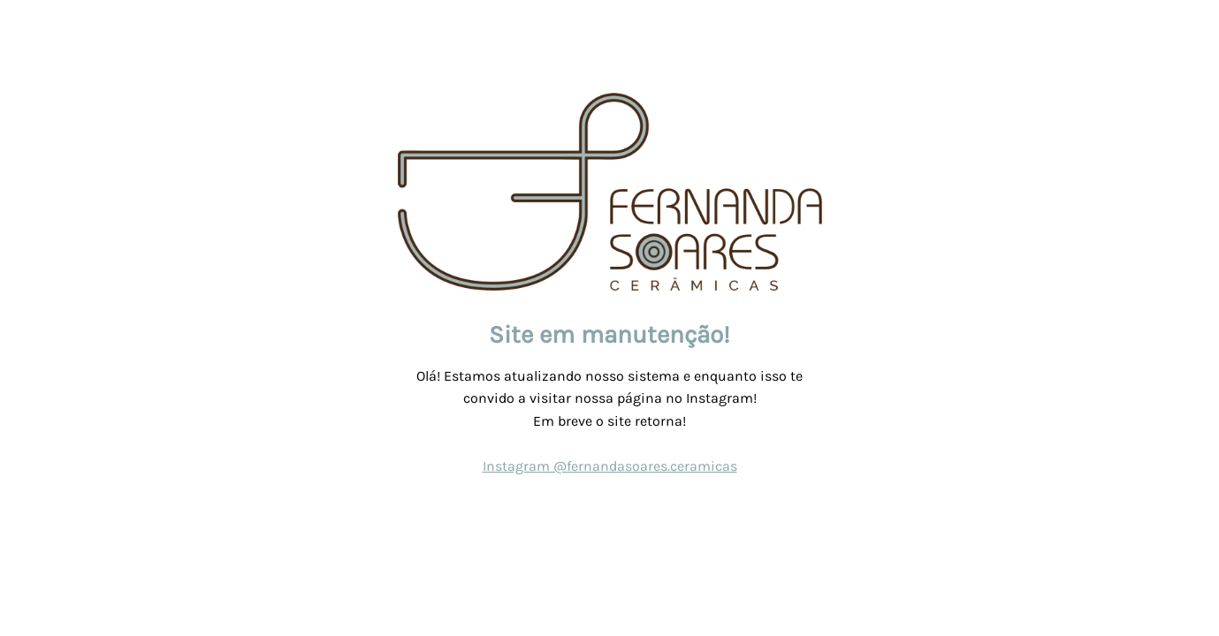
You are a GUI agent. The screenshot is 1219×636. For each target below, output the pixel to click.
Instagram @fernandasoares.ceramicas (610, 466)
